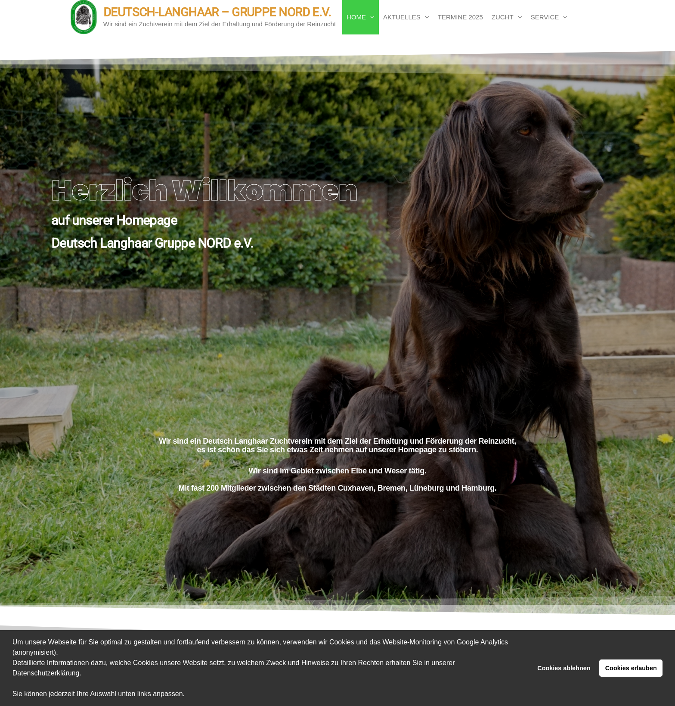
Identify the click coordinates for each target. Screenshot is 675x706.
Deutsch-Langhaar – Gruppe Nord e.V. (217, 12)
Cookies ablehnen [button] (563, 668)
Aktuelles (402, 17)
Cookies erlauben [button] (631, 668)
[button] (188, 695)
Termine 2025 (460, 17)
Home (356, 17)
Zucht (503, 17)
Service (545, 17)
